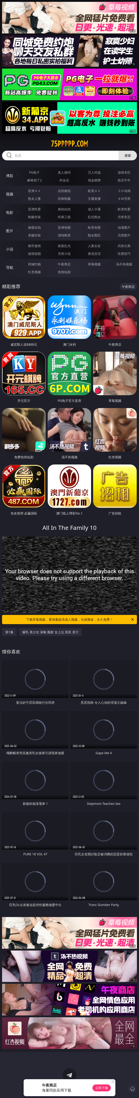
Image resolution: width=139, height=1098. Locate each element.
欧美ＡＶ (94, 191)
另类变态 (124, 217)
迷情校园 (34, 253)
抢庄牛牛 (124, 180)
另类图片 (124, 235)
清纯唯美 (64, 235)
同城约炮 (34, 264)
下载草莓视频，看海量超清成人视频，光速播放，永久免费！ (80, 619)
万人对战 (94, 172)
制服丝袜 (34, 217)
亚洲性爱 (34, 209)
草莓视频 (94, 264)
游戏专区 (124, 172)
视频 (9, 194)
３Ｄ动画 (124, 191)
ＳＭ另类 (124, 198)
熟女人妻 (34, 198)
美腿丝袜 (34, 235)
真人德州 (64, 172)
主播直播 (94, 198)
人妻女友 (94, 246)
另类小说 (64, 253)
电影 (9, 212)
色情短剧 (64, 272)
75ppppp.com (69, 143)
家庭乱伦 (64, 246)
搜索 (128, 155)
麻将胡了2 (34, 180)
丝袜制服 (64, 198)
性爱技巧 (124, 253)
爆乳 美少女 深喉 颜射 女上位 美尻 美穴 (50, 632)
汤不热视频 (124, 264)
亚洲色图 (64, 227)
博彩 (9, 175)
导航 (9, 267)
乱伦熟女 (94, 217)
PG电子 (34, 172)
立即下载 (101, 1088)
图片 (9, 230)
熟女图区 (94, 235)
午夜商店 (64, 264)
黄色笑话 (94, 253)
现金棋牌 (94, 180)
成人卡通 (94, 209)
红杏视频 (34, 272)
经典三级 (64, 217)
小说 (9, 249)
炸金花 (64, 180)
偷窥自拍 (34, 227)
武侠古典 (124, 246)
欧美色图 (94, 227)
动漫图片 (124, 227)
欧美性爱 (124, 209)
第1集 (9, 632)
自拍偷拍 (64, 191)
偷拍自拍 (64, 209)
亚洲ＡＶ (34, 191)
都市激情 (34, 246)
